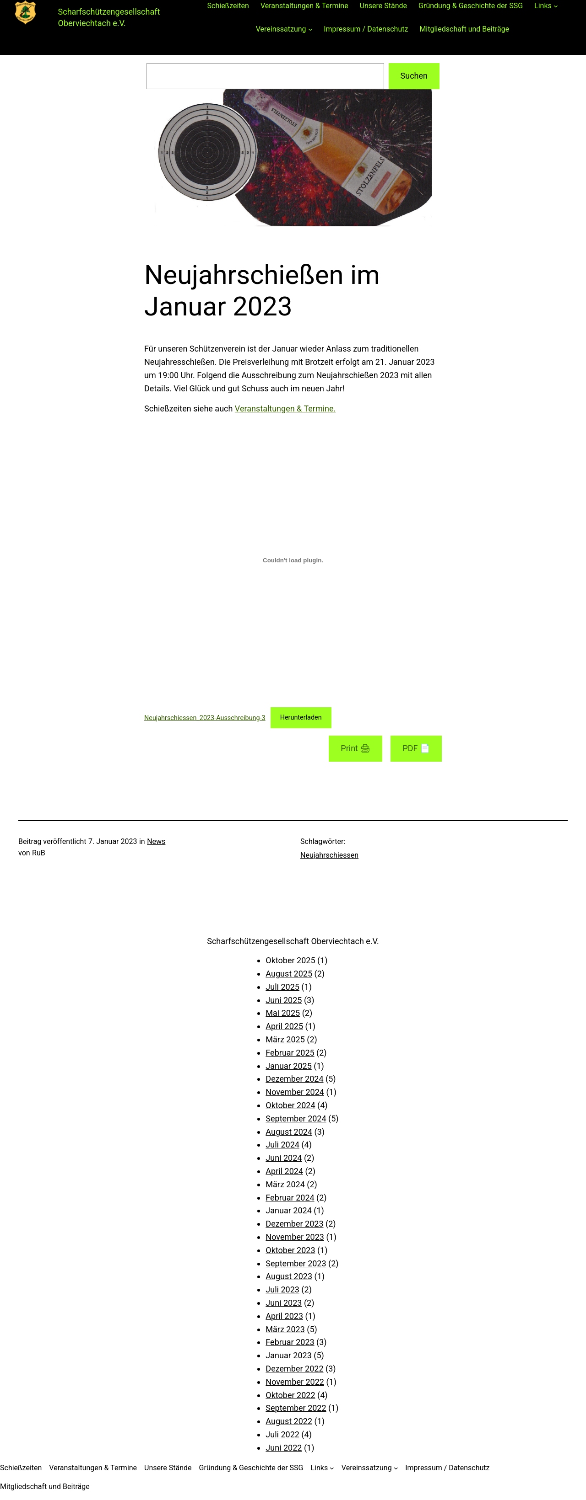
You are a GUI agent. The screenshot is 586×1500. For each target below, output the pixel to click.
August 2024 (289, 1132)
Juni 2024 (284, 1158)
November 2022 (295, 1382)
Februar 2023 (290, 1342)
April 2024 (284, 1171)
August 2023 (289, 1276)
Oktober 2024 (290, 1105)
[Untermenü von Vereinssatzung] (310, 29)
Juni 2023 (284, 1303)
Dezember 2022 (294, 1368)
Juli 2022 (282, 1434)
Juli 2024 (282, 1144)
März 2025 (285, 1039)
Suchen (414, 75)
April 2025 (284, 1026)
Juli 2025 (282, 987)
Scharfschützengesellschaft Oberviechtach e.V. (293, 941)
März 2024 (285, 1184)
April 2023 (284, 1316)
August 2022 (289, 1421)
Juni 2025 (284, 1000)
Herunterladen (301, 717)
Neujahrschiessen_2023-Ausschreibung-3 (205, 717)
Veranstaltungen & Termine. (285, 408)
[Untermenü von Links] (555, 6)
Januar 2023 (288, 1355)
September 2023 (296, 1263)
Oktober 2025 (290, 960)
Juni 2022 (284, 1447)
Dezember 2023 (294, 1223)
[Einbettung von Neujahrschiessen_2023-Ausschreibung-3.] (293, 560)
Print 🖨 (355, 748)
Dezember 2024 (294, 1079)
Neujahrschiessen (329, 855)
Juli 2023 (282, 1289)
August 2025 (289, 973)
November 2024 (295, 1092)
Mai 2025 (283, 1013)
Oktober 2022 (290, 1395)
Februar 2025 (290, 1052)
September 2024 (296, 1118)
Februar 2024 (290, 1197)
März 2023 (285, 1329)
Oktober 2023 (290, 1250)
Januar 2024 (288, 1210)
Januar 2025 (288, 1066)
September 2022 (296, 1408)
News (156, 841)
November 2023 (295, 1237)
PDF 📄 (416, 748)
